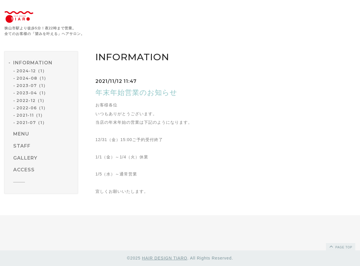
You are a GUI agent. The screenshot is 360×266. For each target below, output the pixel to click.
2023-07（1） (32, 85)
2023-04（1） (32, 93)
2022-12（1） (31, 100)
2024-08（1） (32, 78)
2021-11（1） (30, 115)
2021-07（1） (31, 122)
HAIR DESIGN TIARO (164, 258)
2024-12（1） (31, 70)
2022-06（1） (32, 108)
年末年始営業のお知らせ (136, 92)
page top (340, 246)
